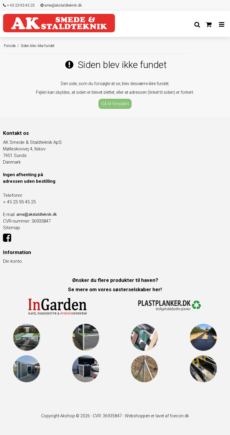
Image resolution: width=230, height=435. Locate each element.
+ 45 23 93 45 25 (18, 5)
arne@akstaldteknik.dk (61, 5)
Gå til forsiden (115, 103)
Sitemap (11, 227)
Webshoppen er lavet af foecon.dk (157, 415)
